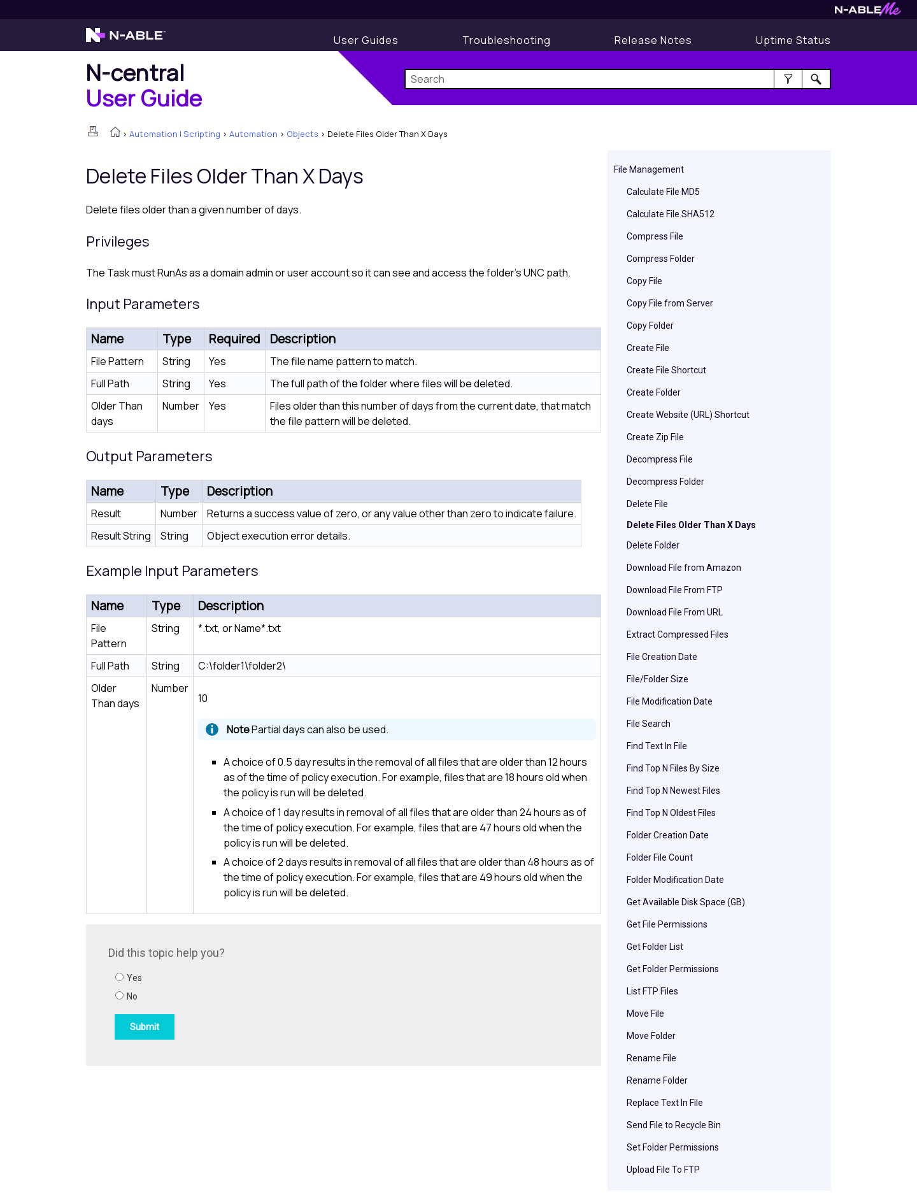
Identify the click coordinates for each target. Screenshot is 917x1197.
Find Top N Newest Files (673, 790)
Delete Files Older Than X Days (691, 525)
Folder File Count (660, 857)
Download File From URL (675, 612)
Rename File (651, 1058)
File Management (649, 169)
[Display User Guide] (366, 40)
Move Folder (651, 1036)
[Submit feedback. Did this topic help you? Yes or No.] (280, 993)
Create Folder (654, 392)
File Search (649, 724)
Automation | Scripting (174, 134)
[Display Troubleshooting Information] (506, 40)
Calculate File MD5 (663, 192)
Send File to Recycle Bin (674, 1125)
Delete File (647, 504)
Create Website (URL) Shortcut (688, 415)
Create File (648, 348)
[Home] (144, 85)
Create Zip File (655, 437)
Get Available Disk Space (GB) (686, 902)
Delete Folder (653, 545)
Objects (302, 134)
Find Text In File (657, 746)
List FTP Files (652, 991)
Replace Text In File (665, 1103)
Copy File (644, 281)
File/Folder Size (657, 679)
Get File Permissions (667, 924)
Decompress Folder (665, 482)
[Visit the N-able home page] (126, 41)
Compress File (655, 236)
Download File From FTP (675, 590)
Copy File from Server (670, 303)
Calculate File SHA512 (670, 214)
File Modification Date (670, 701)
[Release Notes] (653, 40)
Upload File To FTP (663, 1170)
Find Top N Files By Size (673, 768)
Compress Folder (661, 259)
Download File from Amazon (684, 568)
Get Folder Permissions (673, 969)
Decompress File (660, 459)
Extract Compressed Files (678, 634)
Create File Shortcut (666, 370)
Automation (253, 134)
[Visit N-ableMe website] (868, 12)
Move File (645, 1013)
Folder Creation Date (668, 835)
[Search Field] (618, 79)
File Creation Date (662, 657)
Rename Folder (657, 1080)
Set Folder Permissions (673, 1147)
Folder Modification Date (675, 880)
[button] (788, 79)
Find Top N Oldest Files (671, 813)
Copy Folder (650, 325)
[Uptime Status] (793, 40)
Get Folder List (655, 947)
